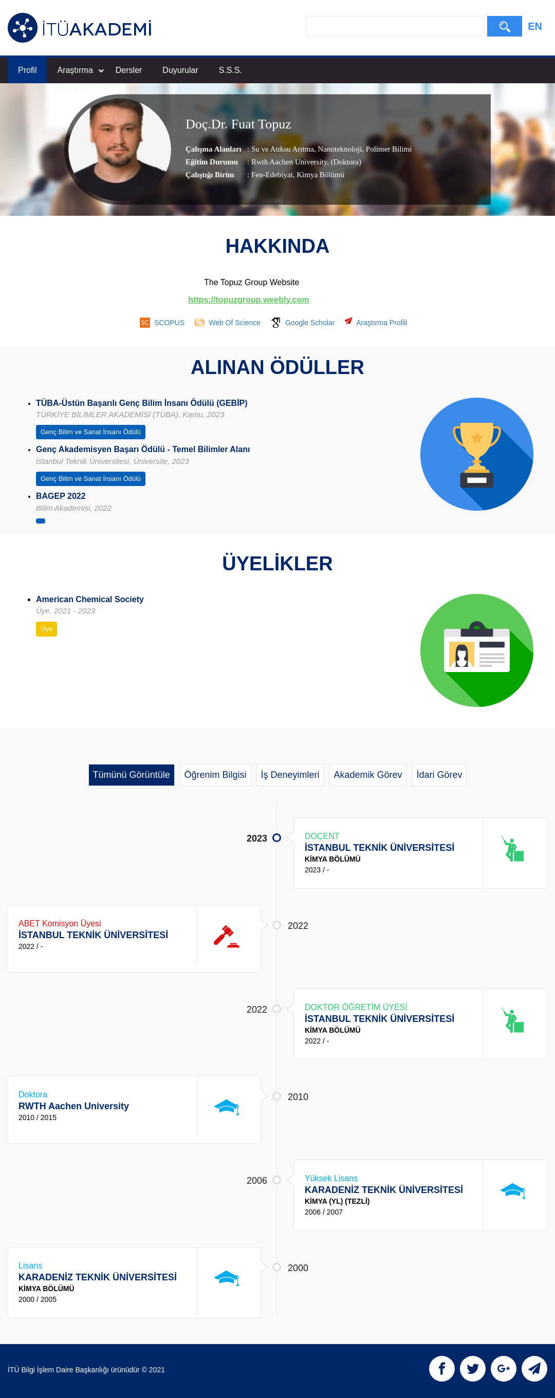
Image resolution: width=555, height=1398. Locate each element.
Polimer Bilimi (388, 149)
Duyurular (180, 70)
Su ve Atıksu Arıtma (282, 149)
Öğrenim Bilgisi (215, 775)
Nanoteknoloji (339, 149)
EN (535, 26)
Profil (27, 70)
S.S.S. (230, 70)
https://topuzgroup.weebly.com (248, 299)
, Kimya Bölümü (318, 175)
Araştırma (80, 70)
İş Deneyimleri (290, 775)
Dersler (129, 70)
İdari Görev (439, 775)
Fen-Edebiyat (272, 175)
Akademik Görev (368, 775)
